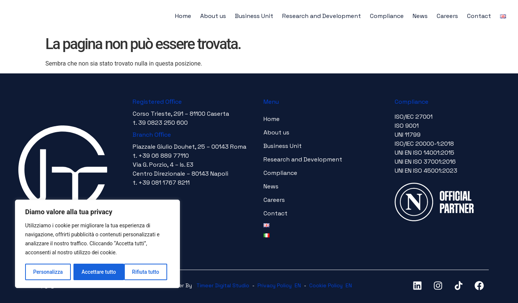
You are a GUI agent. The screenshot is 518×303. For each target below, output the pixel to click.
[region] (97, 244)
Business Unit (254, 16)
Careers (447, 16)
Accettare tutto (144, 272)
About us (213, 16)
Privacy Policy (275, 285)
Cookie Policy (326, 285)
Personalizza (48, 272)
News (420, 16)
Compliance (387, 16)
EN (298, 285)
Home (183, 16)
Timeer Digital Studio (222, 285)
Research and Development (321, 16)
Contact (479, 16)
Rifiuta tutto (95, 272)
